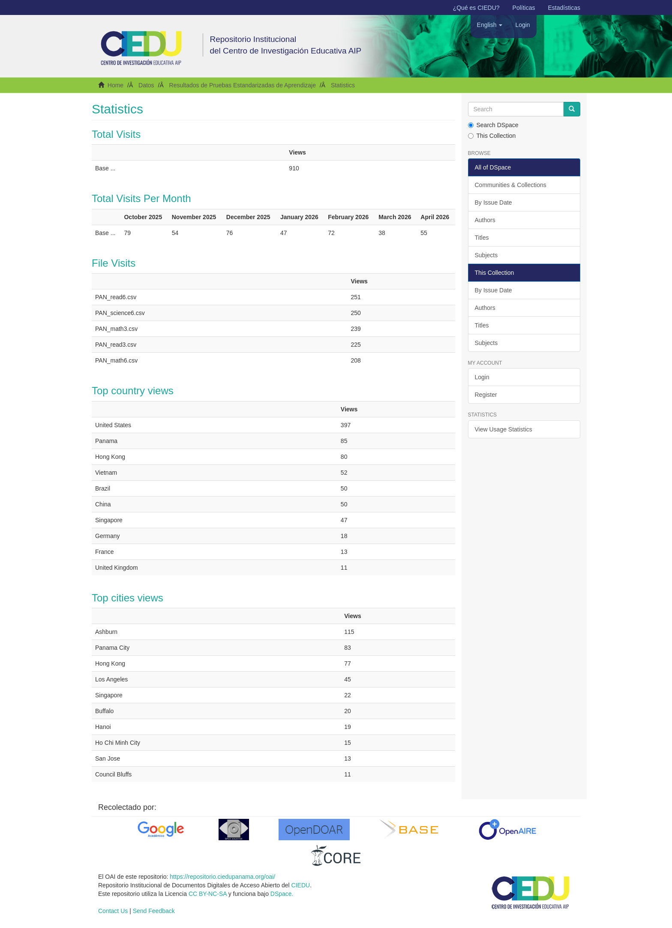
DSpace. (282, 893)
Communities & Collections (510, 184)
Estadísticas (564, 7)
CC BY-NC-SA (208, 893)
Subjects (486, 255)
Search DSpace (493, 125)
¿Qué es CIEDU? (476, 7)
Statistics (343, 85)
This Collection (492, 135)
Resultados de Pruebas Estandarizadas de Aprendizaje (242, 85)
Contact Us (113, 910)
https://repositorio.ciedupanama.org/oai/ (222, 876)
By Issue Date (493, 202)
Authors (485, 220)
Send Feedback (154, 910)
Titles (482, 237)
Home (115, 85)
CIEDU (300, 885)
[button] (490, 25)
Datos (146, 85)
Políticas (524, 7)
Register (486, 394)
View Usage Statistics (503, 429)
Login (482, 377)
